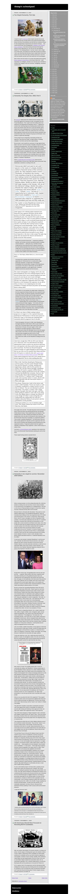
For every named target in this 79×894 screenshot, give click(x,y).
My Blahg (54, 226)
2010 (53, 86)
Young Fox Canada (56, 307)
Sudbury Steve (55, 283)
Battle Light (54, 153)
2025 (53, 17)
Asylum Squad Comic (57, 151)
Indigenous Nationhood (57, 206)
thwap (53, 98)
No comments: (32, 89)
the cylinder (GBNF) (56, 287)
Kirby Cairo (54, 212)
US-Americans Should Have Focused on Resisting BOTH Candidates (27, 823)
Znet (53, 313)
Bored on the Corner (56, 157)
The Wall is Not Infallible (57, 291)
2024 (53, 19)
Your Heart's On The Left (57, 309)
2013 (53, 81)
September (56, 51)
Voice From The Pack (57, 301)
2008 (53, 90)
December (56, 28)
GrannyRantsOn (55, 198)
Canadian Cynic (55, 165)
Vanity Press (55, 299)
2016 (53, 75)
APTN (53, 149)
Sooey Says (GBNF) (56, 277)
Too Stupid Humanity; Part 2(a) (24, 15)
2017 (53, 73)
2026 (53, 15)
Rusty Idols (54, 262)
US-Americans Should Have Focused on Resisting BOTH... (59, 45)
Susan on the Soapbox (57, 285)
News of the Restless (57, 230)
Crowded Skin (55, 173)
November (56, 30)
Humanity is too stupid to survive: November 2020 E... (59, 40)
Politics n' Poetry (55, 244)
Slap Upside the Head (57, 273)
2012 (53, 83)
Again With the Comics (57, 141)
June (54, 57)
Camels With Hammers (57, 163)
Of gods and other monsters (58, 236)
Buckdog (54, 161)
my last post (25, 39)
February (55, 65)
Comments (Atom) (22, 881)
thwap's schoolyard (24, 6)
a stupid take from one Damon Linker (26, 159)
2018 (53, 71)
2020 (53, 26)
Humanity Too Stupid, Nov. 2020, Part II (27, 96)
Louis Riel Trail (55, 216)
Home (29, 878)
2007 (53, 92)
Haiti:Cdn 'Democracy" (57, 202)
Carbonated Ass (55, 167)
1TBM (53, 127)
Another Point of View (57, 143)
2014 (53, 79)
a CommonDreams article (25, 429)
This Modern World (56, 295)
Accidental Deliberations (57, 139)
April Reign (54, 147)
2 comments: (32, 874)
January (55, 66)
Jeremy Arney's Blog (56, 208)
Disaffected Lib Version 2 (57, 181)
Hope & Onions (55, 204)
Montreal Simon (55, 222)
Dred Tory (54, 188)
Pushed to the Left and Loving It (59, 252)
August (55, 53)
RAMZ (53, 254)
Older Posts (44, 878)
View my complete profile (58, 119)
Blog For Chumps (56, 155)
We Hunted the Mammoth (58, 303)
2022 (53, 22)
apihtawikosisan (55, 145)
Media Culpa (55, 218)
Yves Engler (54, 311)
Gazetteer (54, 196)
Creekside (54, 171)
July (54, 55)
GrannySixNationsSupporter (58, 200)
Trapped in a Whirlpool (57, 297)
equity (28, 191)
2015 (53, 77)
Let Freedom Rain (56, 214)
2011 (53, 85)
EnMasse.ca (55, 190)
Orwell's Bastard (55, 238)
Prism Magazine (55, 246)
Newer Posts (15, 878)
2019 (53, 69)
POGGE (54, 240)
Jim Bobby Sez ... (56, 210)
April (54, 61)
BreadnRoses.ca (56, 159)
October (55, 49)
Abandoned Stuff (56, 137)
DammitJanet (55, 175)
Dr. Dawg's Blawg (56, 186)
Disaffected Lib (55, 179)
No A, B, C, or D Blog (57, 232)
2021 (53, 24)
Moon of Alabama (56, 224)
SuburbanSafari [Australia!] (58, 281)
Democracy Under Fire (57, 177)
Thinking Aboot (55, 293)
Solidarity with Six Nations (58, 275)
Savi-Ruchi (54, 264)
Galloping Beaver (56, 194)
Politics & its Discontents (57, 242)
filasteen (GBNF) (56, 192)
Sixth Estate (54, 271)
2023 (53, 21)
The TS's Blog (55, 289)
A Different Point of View (57, 133)
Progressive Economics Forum (59, 250)
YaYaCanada (55, 305)
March (55, 63)
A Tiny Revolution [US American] (59, 135)
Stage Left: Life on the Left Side (59, 279)
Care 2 (53, 169)
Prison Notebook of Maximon (58, 248)
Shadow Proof (55, 266)
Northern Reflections (56, 234)
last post (18, 119)
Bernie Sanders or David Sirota (21, 60)
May (54, 59)
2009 (53, 88)
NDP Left (54, 228)
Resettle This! (55, 260)
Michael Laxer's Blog (56, 220)
